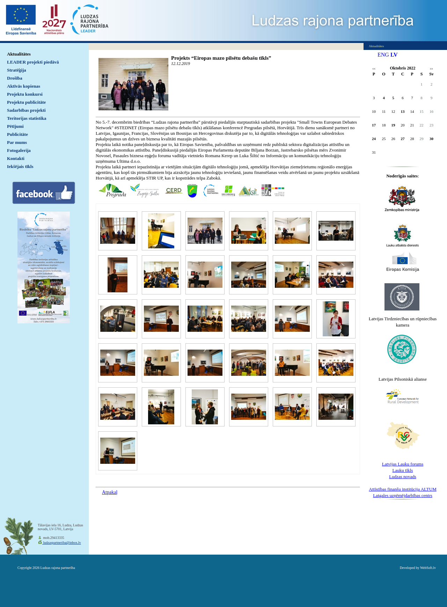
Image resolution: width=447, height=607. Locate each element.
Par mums (17, 142)
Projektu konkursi (25, 94)
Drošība (14, 78)
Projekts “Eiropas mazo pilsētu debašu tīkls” (221, 58)
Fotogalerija (19, 150)
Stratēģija (16, 70)
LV (394, 55)
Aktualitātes (19, 54)
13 (403, 111)
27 (403, 139)
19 (393, 125)
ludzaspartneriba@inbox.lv (61, 542)
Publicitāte (17, 134)
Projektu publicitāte (26, 102)
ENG (383, 55)
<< (373, 69)
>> (431, 69)
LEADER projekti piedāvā (33, 62)
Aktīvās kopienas (23, 86)
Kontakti (15, 158)
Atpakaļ (109, 492)
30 (431, 139)
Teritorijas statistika (26, 118)
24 (374, 139)
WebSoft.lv (428, 568)
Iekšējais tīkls (20, 166)
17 (374, 125)
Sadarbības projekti (26, 110)
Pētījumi (15, 126)
